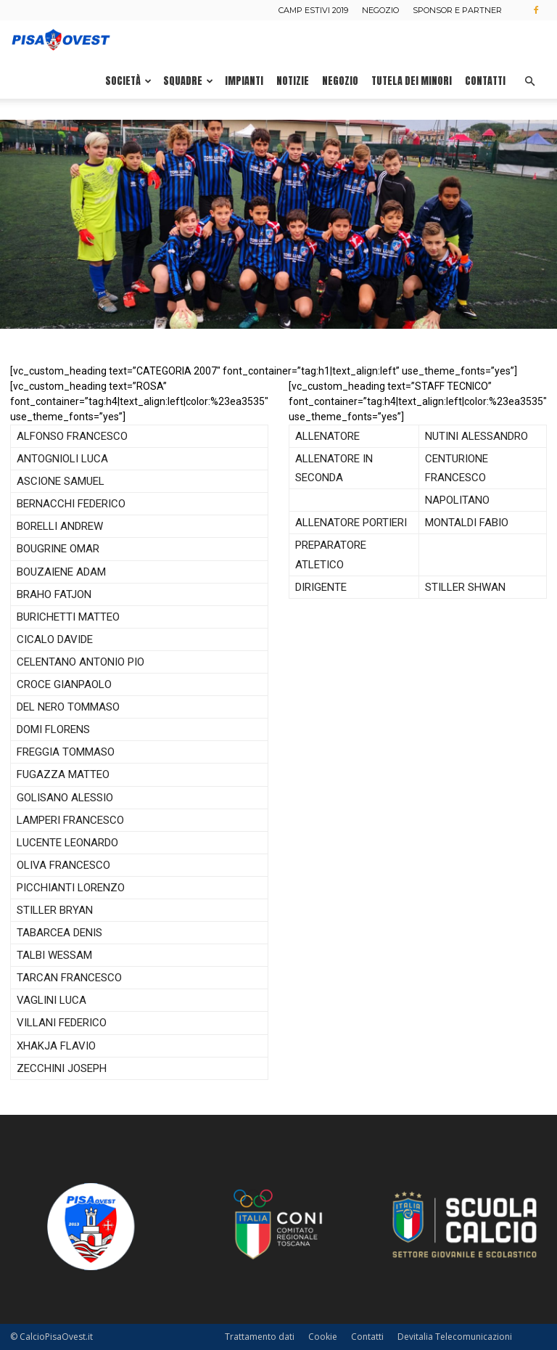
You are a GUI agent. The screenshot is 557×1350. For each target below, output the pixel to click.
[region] (278, 224)
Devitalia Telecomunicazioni (454, 1336)
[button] (529, 82)
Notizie (292, 81)
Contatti (485, 81)
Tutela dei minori (411, 81)
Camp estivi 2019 (313, 10)
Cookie (322, 1336)
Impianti (244, 81)
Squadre (188, 81)
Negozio (380, 10)
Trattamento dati (259, 1336)
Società (128, 81)
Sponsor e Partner (457, 10)
